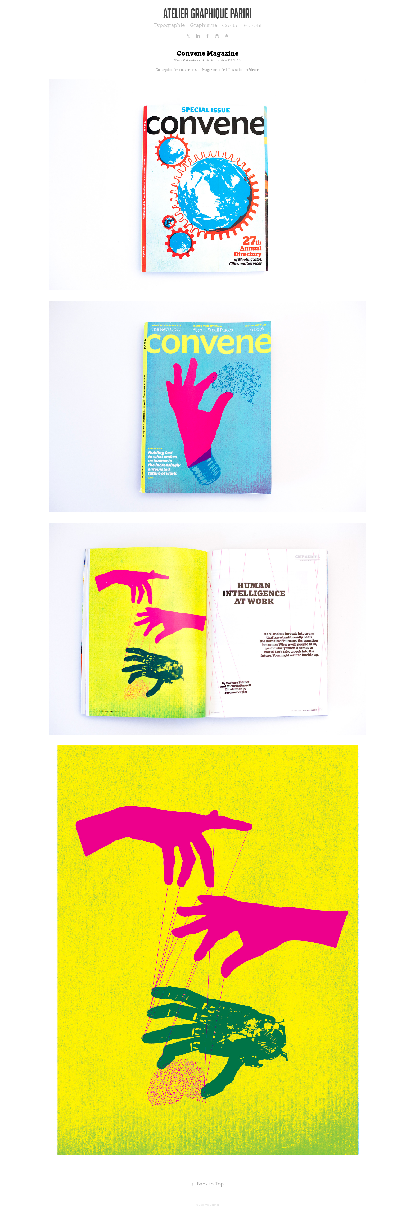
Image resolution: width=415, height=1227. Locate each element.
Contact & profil (241, 25)
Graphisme (203, 25)
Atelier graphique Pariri (207, 13)
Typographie (169, 25)
